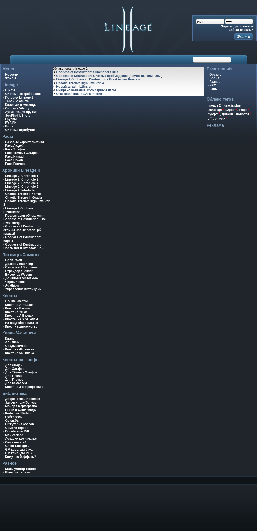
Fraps (243, 110)
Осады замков (16, 346)
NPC (212, 85)
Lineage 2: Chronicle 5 (21, 187)
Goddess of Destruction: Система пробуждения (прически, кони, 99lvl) (109, 76)
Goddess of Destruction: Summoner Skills (87, 72)
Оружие (215, 74)
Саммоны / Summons (21, 267)
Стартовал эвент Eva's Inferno (79, 94)
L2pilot (230, 110)
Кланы (10, 338)
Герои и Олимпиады (20, 410)
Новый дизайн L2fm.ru (73, 86)
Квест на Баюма (17, 308)
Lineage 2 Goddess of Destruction (20, 210)
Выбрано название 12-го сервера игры (86, 90)
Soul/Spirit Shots (17, 115)
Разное (214, 82)
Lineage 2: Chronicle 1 (21, 176)
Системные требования (23, 94)
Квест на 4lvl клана (19, 349)
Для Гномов (14, 379)
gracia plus (232, 105)
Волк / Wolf (13, 260)
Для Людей (13, 365)
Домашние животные (21, 278)
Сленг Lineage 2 (17, 446)
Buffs (9, 126)
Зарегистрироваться (237, 26)
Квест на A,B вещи (19, 315)
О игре (10, 90)
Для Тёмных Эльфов (21, 372)
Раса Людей (14, 146)
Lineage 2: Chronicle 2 (21, 179)
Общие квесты (16, 301)
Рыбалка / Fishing (18, 413)
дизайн (227, 114)
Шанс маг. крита (17, 472)
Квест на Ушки (16, 312)
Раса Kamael (14, 156)
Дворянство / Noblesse (22, 399)
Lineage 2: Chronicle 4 (21, 183)
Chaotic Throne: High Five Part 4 (80, 83)
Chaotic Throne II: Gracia (23, 197)
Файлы (10, 78)
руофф (213, 114)
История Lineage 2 (19, 97)
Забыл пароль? (241, 30)
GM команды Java (18, 449)
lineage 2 (214, 105)
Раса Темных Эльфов (21, 153)
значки (220, 118)
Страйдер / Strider (18, 271)
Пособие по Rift (17, 431)
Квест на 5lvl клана (19, 353)
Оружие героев (16, 428)
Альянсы (12, 342)
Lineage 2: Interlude (19, 190)
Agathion (12, 285)
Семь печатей (15, 442)
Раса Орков (14, 160)
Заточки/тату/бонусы (21, 402)
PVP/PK (10, 123)
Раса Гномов (15, 164)
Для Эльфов (14, 369)
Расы (213, 89)
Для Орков (13, 376)
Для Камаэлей (16, 383)
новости (242, 114)
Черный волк (15, 282)
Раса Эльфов (15, 149)
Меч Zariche (14, 435)
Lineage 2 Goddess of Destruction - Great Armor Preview (98, 79)
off (209, 118)
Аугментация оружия (21, 112)
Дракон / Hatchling (19, 264)
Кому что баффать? (20, 457)
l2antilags (215, 110)
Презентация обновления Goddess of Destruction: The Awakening (24, 219)
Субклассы (13, 417)
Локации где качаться (21, 438)
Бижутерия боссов (19, 424)
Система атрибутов (20, 130)
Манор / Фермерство (21, 406)
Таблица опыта (17, 101)
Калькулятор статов (20, 469)
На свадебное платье (21, 323)
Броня (214, 78)
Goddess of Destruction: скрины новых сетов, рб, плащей (22, 230)
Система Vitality (17, 108)
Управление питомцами (23, 289)
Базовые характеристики (24, 142)
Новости (11, 74)
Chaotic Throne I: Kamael (23, 194)
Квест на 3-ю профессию (24, 387)
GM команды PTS (18, 453)
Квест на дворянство (21, 326)
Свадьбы (12, 420)
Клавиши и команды (20, 105)
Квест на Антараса (19, 305)
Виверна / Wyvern (18, 274)
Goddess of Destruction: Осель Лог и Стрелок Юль (23, 246)
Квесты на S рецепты (21, 319)
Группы (11, 119)
